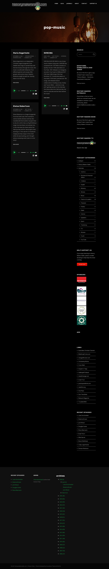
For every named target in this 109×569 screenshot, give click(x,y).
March (65, 493)
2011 (62, 538)
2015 (62, 526)
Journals (69, 3)
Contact (84, 3)
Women (83, 232)
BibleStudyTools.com (84, 354)
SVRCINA (48, 53)
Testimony (84, 225)
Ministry (83, 188)
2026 (62, 479)
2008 (62, 548)
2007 (62, 551)
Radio (82, 210)
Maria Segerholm (21, 53)
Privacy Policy (31, 566)
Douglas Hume (82, 426)
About (77, 3)
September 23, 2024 (17, 56)
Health (83, 184)
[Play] (14, 90)
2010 (62, 541)
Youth (82, 236)
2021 (62, 508)
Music (82, 195)
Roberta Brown (82, 419)
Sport (82, 221)
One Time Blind (82, 394)
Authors (83, 172)
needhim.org (82, 387)
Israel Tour (81, 380)
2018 (62, 517)
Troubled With (82, 402)
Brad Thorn (81, 434)
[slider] (34, 92)
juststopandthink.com (84, 383)
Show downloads (38, 479)
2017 (62, 520)
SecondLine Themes (51, 566)
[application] (24, 90)
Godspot (80, 161)
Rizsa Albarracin (82, 430)
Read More (16, 82)
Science (83, 214)
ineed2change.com (83, 376)
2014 (62, 529)
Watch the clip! (82, 148)
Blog (62, 3)
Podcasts (83, 203)
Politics (83, 206)
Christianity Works (83, 361)
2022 (62, 505)
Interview (81, 168)
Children (83, 181)
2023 (62, 502)
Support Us (93, 3)
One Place (81, 391)
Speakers (83, 217)
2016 (62, 523)
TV (82, 228)
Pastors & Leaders (86, 199)
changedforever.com (84, 358)
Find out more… (81, 83)
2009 (62, 545)
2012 (62, 535)
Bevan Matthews (83, 441)
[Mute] (31, 91)
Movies (83, 192)
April (64, 482)
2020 (62, 511)
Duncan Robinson (83, 448)
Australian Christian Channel (86, 350)
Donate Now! (82, 264)
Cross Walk (81, 365)
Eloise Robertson (21, 106)
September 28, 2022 (17, 109)
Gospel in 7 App (82, 369)
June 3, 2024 (47, 56)
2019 (62, 514)
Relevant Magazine (83, 398)
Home (56, 3)
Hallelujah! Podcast (83, 372)
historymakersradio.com (21, 566)
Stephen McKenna (29, 56)
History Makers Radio (84, 164)
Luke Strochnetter (83, 415)
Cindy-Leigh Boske (83, 445)
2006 (62, 554)
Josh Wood (81, 423)
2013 (62, 532)
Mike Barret (81, 437)
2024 (62, 499)
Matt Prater (55, 56)
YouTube (83, 239)
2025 (62, 496)
